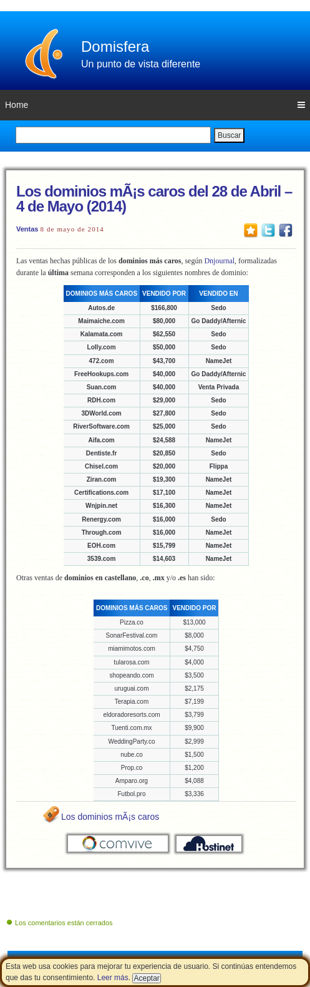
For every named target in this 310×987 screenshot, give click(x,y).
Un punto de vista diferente (140, 64)
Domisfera (115, 46)
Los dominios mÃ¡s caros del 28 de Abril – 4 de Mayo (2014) (154, 199)
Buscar (229, 135)
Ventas (27, 229)
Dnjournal (219, 260)
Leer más (112, 977)
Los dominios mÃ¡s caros (110, 817)
